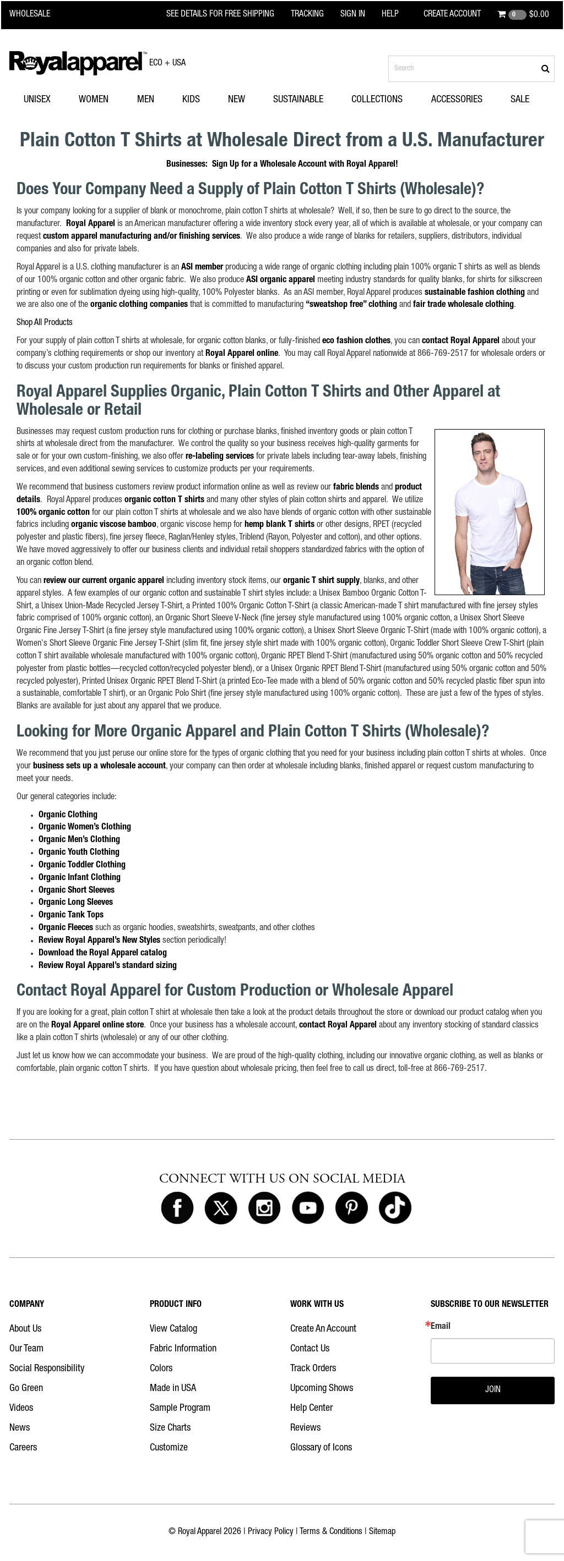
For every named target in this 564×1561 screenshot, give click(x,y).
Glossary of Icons (321, 1448)
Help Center (311, 1409)
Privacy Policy (271, 1532)
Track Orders (313, 1369)
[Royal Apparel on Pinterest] (351, 1208)
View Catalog (173, 1329)
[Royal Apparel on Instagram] (264, 1208)
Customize (169, 1448)
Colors (161, 1369)
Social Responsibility (46, 1369)
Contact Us (309, 1349)
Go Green (26, 1389)
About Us (25, 1329)
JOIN (493, 1390)
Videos (21, 1409)
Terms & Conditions (331, 1532)
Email (441, 1327)
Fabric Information (183, 1349)
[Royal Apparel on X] (220, 1208)
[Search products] (471, 68)
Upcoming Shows (321, 1389)
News (19, 1428)
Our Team (26, 1349)
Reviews (305, 1428)
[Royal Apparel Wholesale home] (36, 15)
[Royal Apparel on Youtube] (307, 1208)
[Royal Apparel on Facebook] (177, 1208)
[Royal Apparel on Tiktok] (394, 1208)
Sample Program (180, 1409)
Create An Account (323, 1329)
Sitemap (382, 1532)
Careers (23, 1448)
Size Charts (170, 1428)
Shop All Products (45, 323)
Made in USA (173, 1389)
